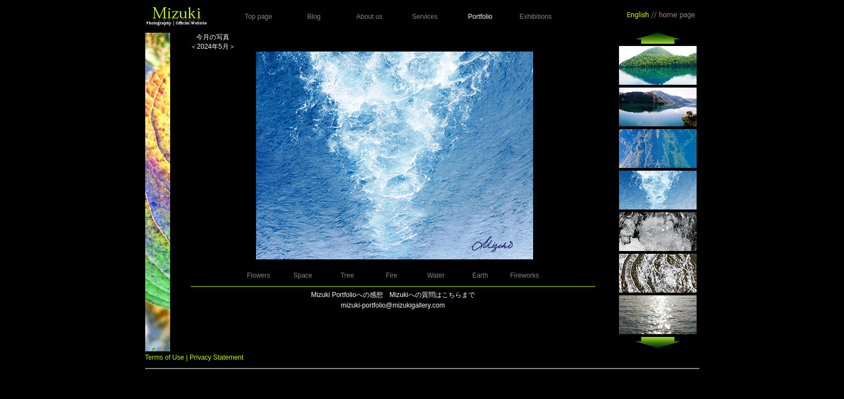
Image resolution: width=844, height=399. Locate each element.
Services (424, 17)
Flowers (258, 275)
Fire (391, 275)
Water (436, 275)
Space (302, 275)
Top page (258, 17)
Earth (480, 275)
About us (369, 17)
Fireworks (524, 275)
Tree (347, 275)
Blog (313, 17)
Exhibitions (535, 17)
